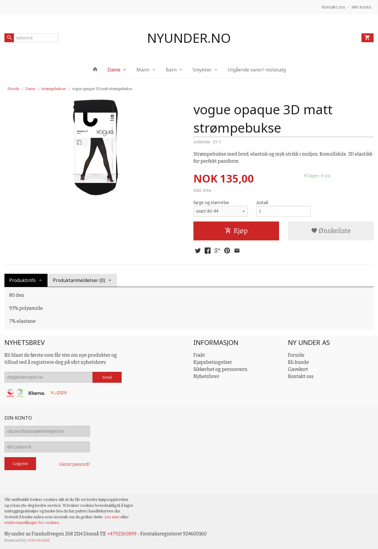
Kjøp (236, 231)
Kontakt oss (301, 376)
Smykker (202, 69)
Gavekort (298, 369)
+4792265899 (121, 534)
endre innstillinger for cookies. (32, 522)
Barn (171, 69)
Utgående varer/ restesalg (257, 69)
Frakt (199, 355)
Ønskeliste (331, 231)
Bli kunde (298, 362)
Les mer (112, 517)
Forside (13, 89)
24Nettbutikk (38, 540)
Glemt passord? (74, 464)
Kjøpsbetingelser (212, 362)
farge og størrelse (211, 202)
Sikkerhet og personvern (220, 369)
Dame (113, 69)
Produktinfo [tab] (22, 280)
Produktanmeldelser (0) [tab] (79, 280)
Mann (142, 69)
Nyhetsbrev (206, 376)
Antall (262, 202)
